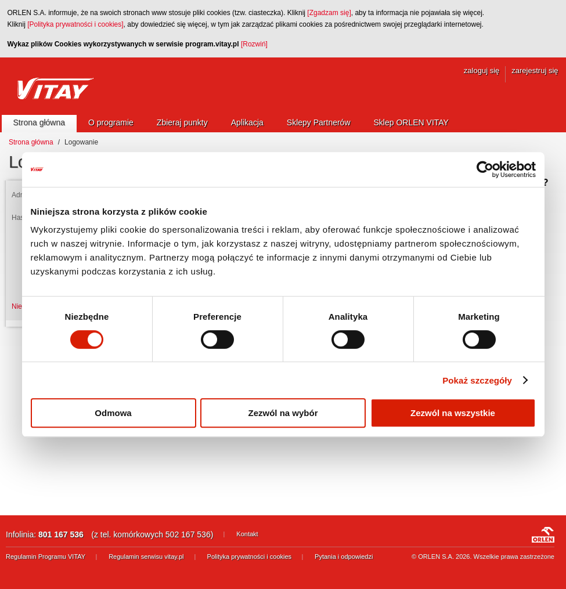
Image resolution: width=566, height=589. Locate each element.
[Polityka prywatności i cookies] (75, 24)
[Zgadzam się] (329, 13)
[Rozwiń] (254, 44)
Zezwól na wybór (283, 413)
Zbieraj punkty (182, 122)
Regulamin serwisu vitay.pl (146, 556)
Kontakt (247, 533)
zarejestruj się (534, 70)
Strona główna (39, 122)
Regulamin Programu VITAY (45, 556)
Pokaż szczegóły (477, 380)
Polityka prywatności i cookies (249, 556)
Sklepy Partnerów (319, 122)
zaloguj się (481, 70)
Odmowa (113, 413)
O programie (111, 122)
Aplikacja (247, 122)
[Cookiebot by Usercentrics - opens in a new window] (485, 169)
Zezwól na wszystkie (452, 413)
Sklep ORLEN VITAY (411, 122)
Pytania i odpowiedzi (344, 556)
